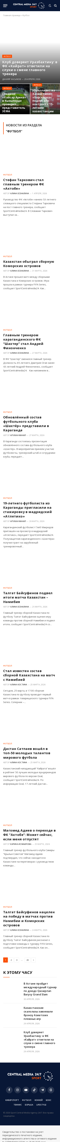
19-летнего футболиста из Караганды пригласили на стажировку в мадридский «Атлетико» (27, 509)
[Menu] (5, 5)
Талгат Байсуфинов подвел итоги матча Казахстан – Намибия (28, 597)
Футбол (26, 1100)
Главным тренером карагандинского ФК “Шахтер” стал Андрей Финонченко (23, 341)
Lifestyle (41, 1104)
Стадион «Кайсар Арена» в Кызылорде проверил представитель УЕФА (14, 102)
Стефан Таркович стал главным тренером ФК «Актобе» (23, 184)
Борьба (29, 1104)
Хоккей (39, 1100)
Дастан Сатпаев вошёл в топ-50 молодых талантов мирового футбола (26, 753)
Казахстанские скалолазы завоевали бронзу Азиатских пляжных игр (38, 1013)
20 (27, 960)
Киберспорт (12, 1100)
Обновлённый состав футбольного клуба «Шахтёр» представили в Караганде (26, 423)
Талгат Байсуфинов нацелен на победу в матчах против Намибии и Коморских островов (29, 918)
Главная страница (11, 15)
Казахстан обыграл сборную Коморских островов (28, 263)
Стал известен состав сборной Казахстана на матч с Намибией (29, 675)
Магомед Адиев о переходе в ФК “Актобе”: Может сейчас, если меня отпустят (29, 834)
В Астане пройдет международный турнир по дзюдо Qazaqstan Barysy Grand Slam (40, 989)
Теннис (18, 1104)
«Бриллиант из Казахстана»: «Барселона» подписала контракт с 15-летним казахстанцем (43, 101)
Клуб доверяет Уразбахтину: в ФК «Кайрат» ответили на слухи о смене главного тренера (29, 68)
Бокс (48, 1100)
